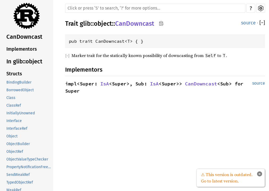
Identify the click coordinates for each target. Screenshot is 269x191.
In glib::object (24, 61)
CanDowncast (24, 36)
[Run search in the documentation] (155, 8)
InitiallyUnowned (20, 113)
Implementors (21, 49)
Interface (14, 121)
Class (10, 98)
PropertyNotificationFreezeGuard (29, 167)
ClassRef (13, 105)
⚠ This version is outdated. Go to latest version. (227, 178)
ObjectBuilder (18, 144)
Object (12, 136)
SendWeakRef (18, 174)
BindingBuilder (18, 82)
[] (262, 23)
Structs (14, 74)
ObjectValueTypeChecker (27, 159)
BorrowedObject (20, 90)
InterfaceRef (16, 128)
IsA (104, 84)
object (103, 23)
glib (85, 23)
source (248, 23)
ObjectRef (14, 151)
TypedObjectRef (19, 182)
